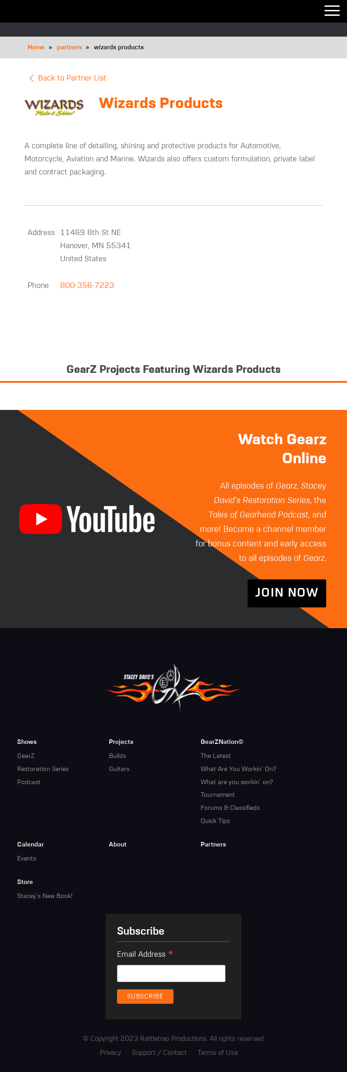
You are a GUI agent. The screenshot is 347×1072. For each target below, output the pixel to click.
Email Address (145, 956)
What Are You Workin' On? (238, 769)
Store (25, 882)
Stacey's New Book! (45, 896)
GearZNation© (222, 742)
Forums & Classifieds (230, 808)
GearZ (25, 756)
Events (26, 859)
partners (69, 47)
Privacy (110, 1052)
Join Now (287, 593)
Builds (117, 756)
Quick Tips (215, 821)
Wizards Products (161, 104)
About (118, 845)
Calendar (30, 845)
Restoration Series (43, 769)
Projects (121, 742)
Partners (213, 845)
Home (36, 47)
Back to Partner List (72, 78)
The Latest (216, 756)
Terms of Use (217, 1052)
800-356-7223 (87, 286)
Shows (27, 742)
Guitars (119, 769)
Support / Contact (159, 1052)
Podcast (29, 782)
